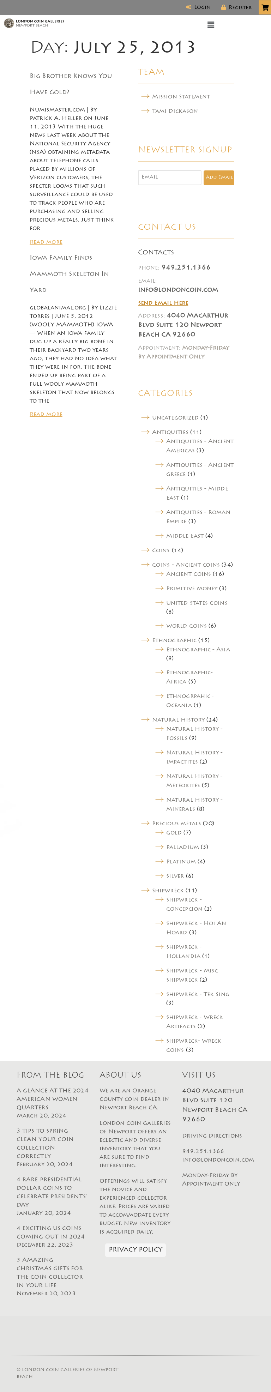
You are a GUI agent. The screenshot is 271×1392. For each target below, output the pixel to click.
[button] (211, 25)
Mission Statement (181, 97)
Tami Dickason (175, 111)
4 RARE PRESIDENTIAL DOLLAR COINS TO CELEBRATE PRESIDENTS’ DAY (53, 1197)
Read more (46, 242)
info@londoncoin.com (178, 290)
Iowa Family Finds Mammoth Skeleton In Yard (69, 274)
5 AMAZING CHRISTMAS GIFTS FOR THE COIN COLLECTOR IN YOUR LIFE (53, 1278)
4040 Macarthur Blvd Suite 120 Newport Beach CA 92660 (183, 325)
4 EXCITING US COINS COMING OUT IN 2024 (53, 1237)
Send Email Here (163, 303)
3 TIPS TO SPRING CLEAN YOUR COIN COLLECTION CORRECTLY (53, 1148)
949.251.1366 (186, 268)
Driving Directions (212, 1136)
